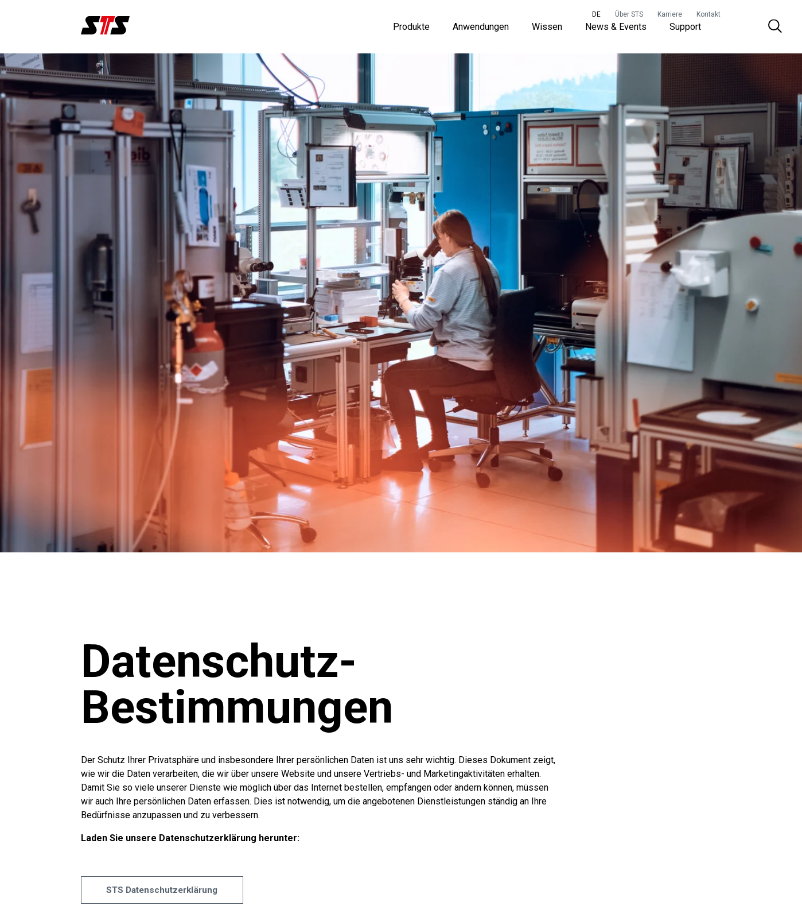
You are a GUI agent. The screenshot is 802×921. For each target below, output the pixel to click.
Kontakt (708, 14)
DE (596, 14)
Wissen (547, 28)
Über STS (629, 14)
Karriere (669, 14)
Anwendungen (481, 28)
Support (685, 28)
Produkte (411, 28)
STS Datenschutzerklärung (169, 903)
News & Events (616, 28)
